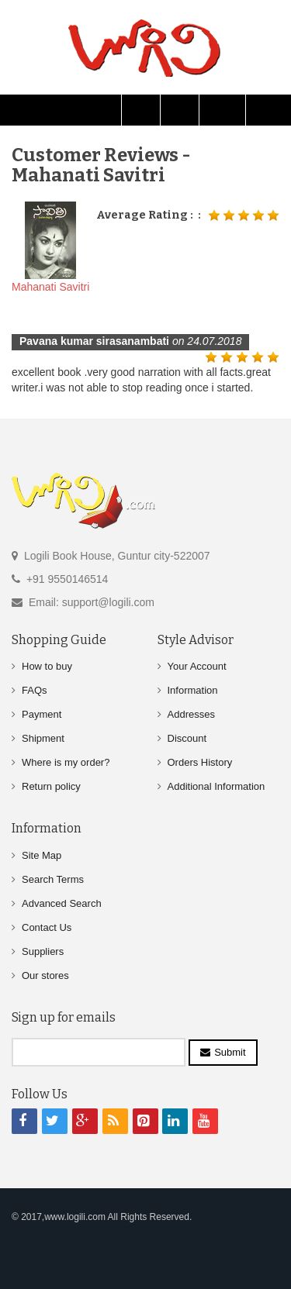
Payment (41, 714)
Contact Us (46, 927)
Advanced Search (62, 903)
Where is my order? (65, 762)
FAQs (34, 690)
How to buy (47, 666)
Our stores (45, 975)
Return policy (51, 786)
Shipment (43, 738)
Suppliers (43, 951)
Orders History (200, 762)
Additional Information (216, 786)
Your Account (197, 666)
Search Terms (53, 879)
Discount (187, 738)
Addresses (191, 714)
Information (193, 690)
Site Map (41, 855)
